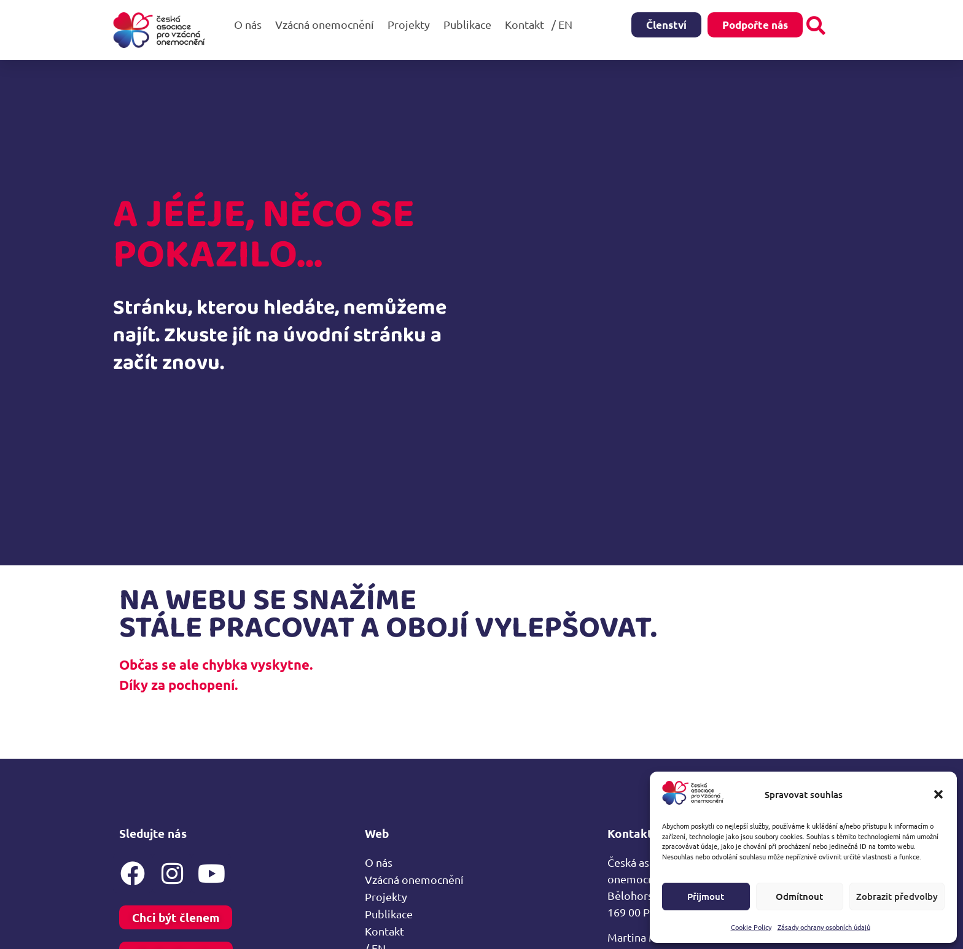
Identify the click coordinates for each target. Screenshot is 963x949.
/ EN (565, 24)
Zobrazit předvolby (897, 896)
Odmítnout (799, 896)
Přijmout (705, 896)
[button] (938, 794)
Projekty (412, 24)
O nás (251, 24)
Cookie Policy (751, 927)
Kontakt (524, 24)
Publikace (470, 24)
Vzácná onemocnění (327, 24)
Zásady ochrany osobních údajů (824, 927)
